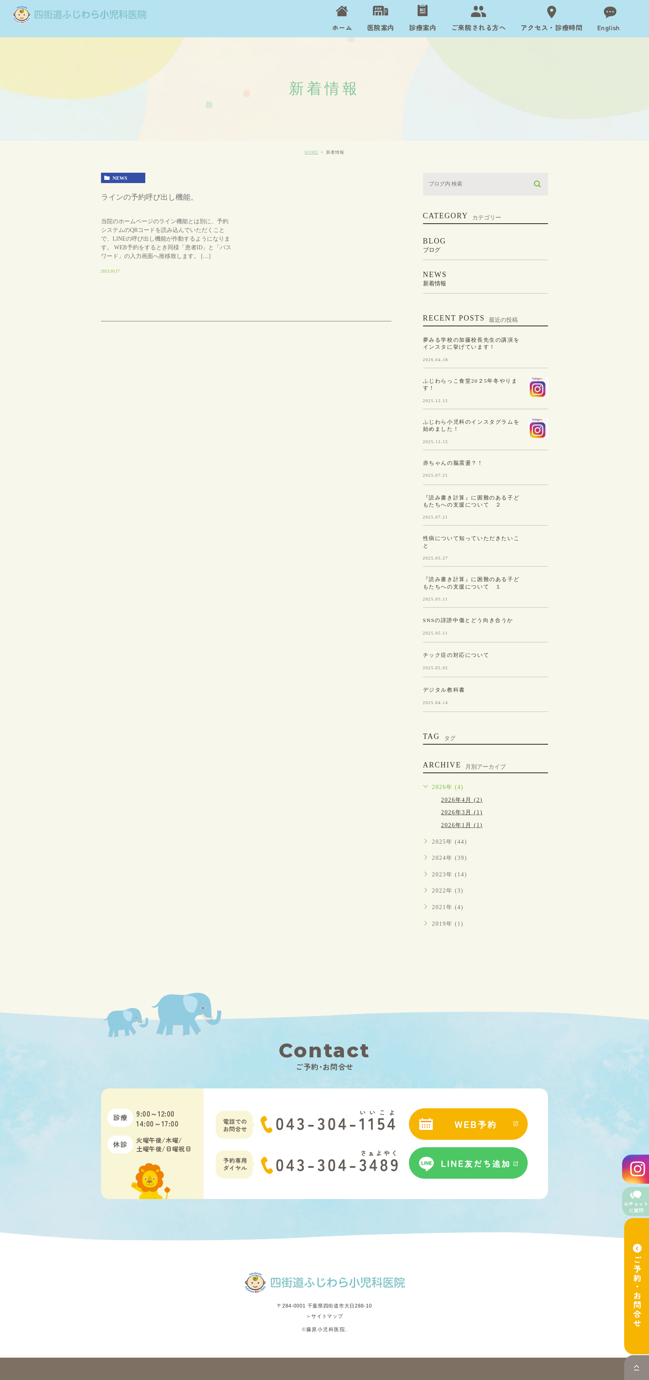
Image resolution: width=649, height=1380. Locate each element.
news (120, 178)
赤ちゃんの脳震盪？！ (453, 462)
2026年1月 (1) (462, 825)
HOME (311, 152)
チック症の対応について (456, 655)
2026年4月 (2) (462, 800)
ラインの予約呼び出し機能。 (149, 197)
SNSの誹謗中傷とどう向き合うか (468, 620)
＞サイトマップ (324, 1316)
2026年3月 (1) (462, 812)
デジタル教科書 (444, 690)
